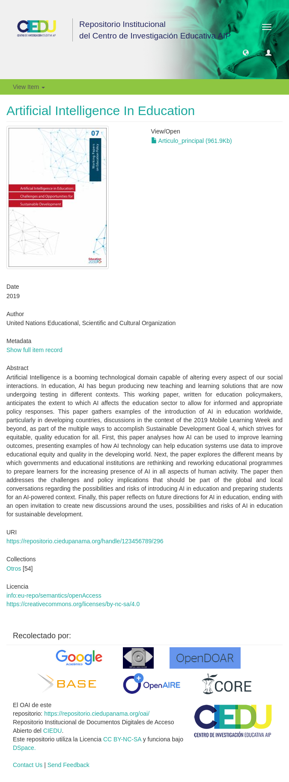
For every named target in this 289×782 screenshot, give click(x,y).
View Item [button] (29, 86)
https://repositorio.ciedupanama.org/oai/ (96, 713)
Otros (13, 568)
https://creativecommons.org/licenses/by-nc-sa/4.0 (73, 604)
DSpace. (24, 747)
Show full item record (34, 350)
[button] (245, 52)
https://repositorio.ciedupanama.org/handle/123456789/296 (85, 541)
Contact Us (27, 764)
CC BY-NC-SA (122, 739)
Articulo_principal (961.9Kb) (191, 140)
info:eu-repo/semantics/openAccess (53, 595)
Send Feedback (68, 764)
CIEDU (52, 730)
